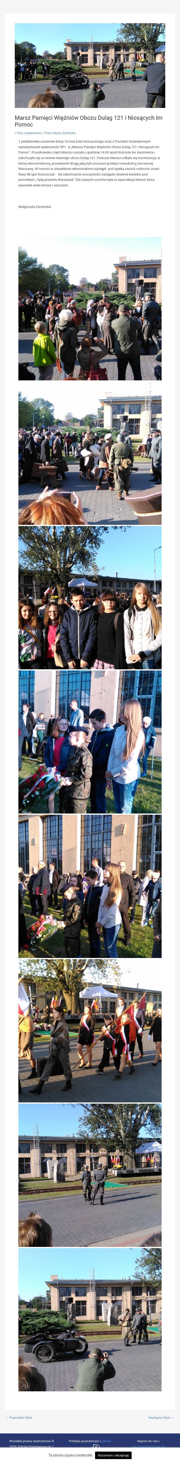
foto (20, 133)
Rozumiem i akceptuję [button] (113, 1455)
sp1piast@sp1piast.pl (148, 1446)
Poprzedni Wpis (18, 1417)
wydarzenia (32, 133)
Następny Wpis (162, 1417)
